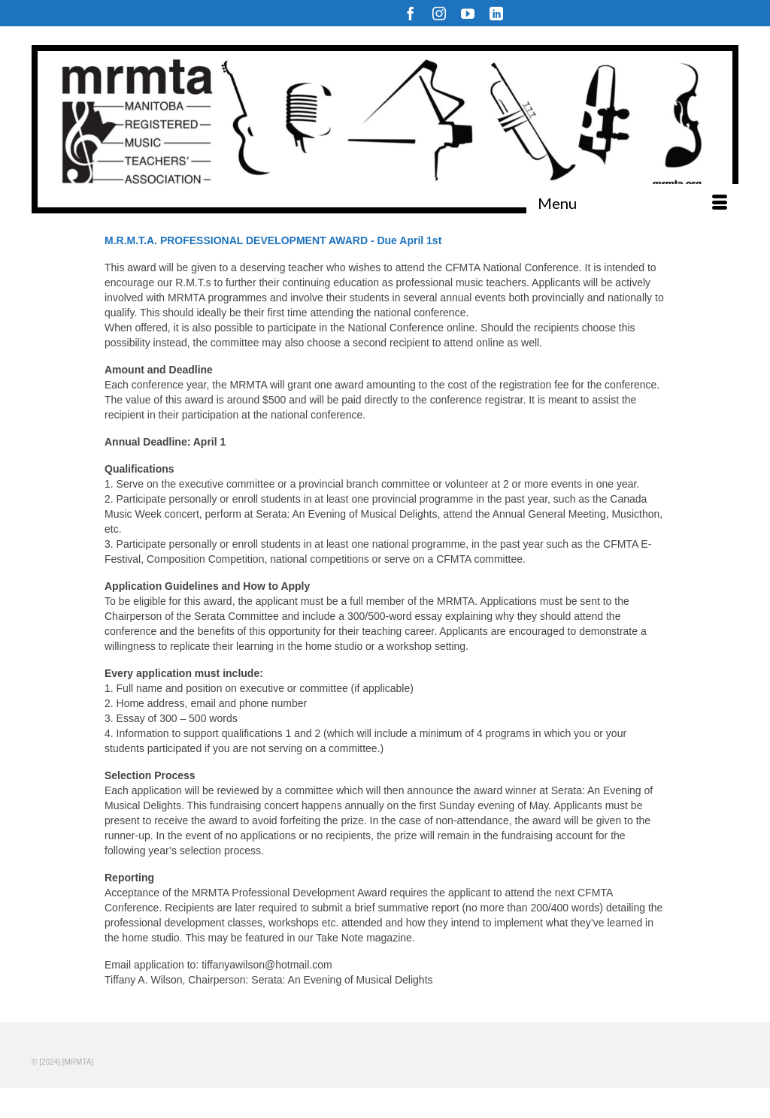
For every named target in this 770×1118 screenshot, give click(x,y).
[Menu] (632, 203)
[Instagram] (439, 13)
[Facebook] (410, 13)
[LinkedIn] (496, 13)
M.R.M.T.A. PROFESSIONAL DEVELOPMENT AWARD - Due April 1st (273, 240)
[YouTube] (467, 13)
